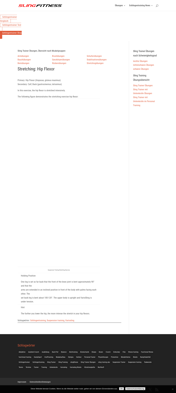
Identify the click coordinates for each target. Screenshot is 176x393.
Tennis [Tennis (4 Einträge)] (21, 367)
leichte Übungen (140, 61)
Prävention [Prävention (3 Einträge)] (114, 357)
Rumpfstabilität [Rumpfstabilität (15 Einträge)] (145, 357)
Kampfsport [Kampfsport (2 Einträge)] (38, 357)
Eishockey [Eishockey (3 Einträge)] (116, 352)
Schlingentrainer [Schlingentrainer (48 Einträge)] (24, 362)
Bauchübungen (24, 59)
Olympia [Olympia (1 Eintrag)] (70, 357)
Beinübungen (23, 63)
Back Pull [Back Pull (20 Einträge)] (55, 352)
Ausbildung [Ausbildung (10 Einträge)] (45, 352)
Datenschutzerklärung (135, 389)
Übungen (119, 6)
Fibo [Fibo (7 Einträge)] (124, 352)
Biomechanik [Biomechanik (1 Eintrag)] (84, 352)
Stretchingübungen (95, 63)
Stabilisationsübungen (97, 59)
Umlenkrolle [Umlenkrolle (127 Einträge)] (54, 367)
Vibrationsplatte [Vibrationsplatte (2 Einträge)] (89, 367)
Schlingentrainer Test (11, 25)
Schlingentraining (38, 320)
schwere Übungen (141, 69)
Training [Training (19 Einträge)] (44, 367)
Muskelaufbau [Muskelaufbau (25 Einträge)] (60, 357)
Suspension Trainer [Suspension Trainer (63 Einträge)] (119, 362)
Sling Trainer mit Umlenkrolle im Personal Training (144, 101)
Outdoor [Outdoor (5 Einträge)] (79, 357)
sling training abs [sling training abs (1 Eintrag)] (104, 362)
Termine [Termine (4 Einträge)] (28, 367)
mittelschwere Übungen (143, 65)
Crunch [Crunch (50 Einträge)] (108, 352)
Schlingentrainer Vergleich (8, 19)
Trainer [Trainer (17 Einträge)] (36, 367)
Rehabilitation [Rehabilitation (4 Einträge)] (125, 357)
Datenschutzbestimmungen (40, 382)
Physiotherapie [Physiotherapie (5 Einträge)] (103, 357)
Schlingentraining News (139, 6)
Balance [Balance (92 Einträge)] (64, 352)
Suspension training (55, 320)
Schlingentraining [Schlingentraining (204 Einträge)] (38, 362)
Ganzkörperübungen (61, 59)
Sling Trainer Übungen (143, 85)
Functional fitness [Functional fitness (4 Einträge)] (147, 352)
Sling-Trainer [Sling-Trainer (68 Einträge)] (51, 362)
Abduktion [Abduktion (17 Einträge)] (22, 352)
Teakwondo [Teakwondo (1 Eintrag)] (148, 362)
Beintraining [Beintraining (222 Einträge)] (73, 352)
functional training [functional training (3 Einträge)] (25, 357)
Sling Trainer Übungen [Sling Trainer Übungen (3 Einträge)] (88, 362)
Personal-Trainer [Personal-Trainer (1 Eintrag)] (89, 357)
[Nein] (172, 389)
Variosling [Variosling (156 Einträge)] (63, 367)
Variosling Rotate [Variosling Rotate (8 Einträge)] (75, 367)
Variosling (69, 320)
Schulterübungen (94, 56)
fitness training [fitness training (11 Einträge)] (133, 352)
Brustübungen (58, 56)
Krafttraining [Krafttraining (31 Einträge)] (49, 357)
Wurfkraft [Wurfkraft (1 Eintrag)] (101, 367)
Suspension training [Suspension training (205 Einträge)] (134, 362)
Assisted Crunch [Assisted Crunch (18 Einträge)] (33, 352)
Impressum (22, 382)
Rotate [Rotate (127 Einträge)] (135, 357)
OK (121, 389)
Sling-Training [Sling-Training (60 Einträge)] (63, 362)
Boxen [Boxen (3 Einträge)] (101, 352)
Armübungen (23, 56)
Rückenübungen (59, 63)
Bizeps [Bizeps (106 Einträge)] (94, 352)
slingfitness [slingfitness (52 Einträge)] (74, 362)
